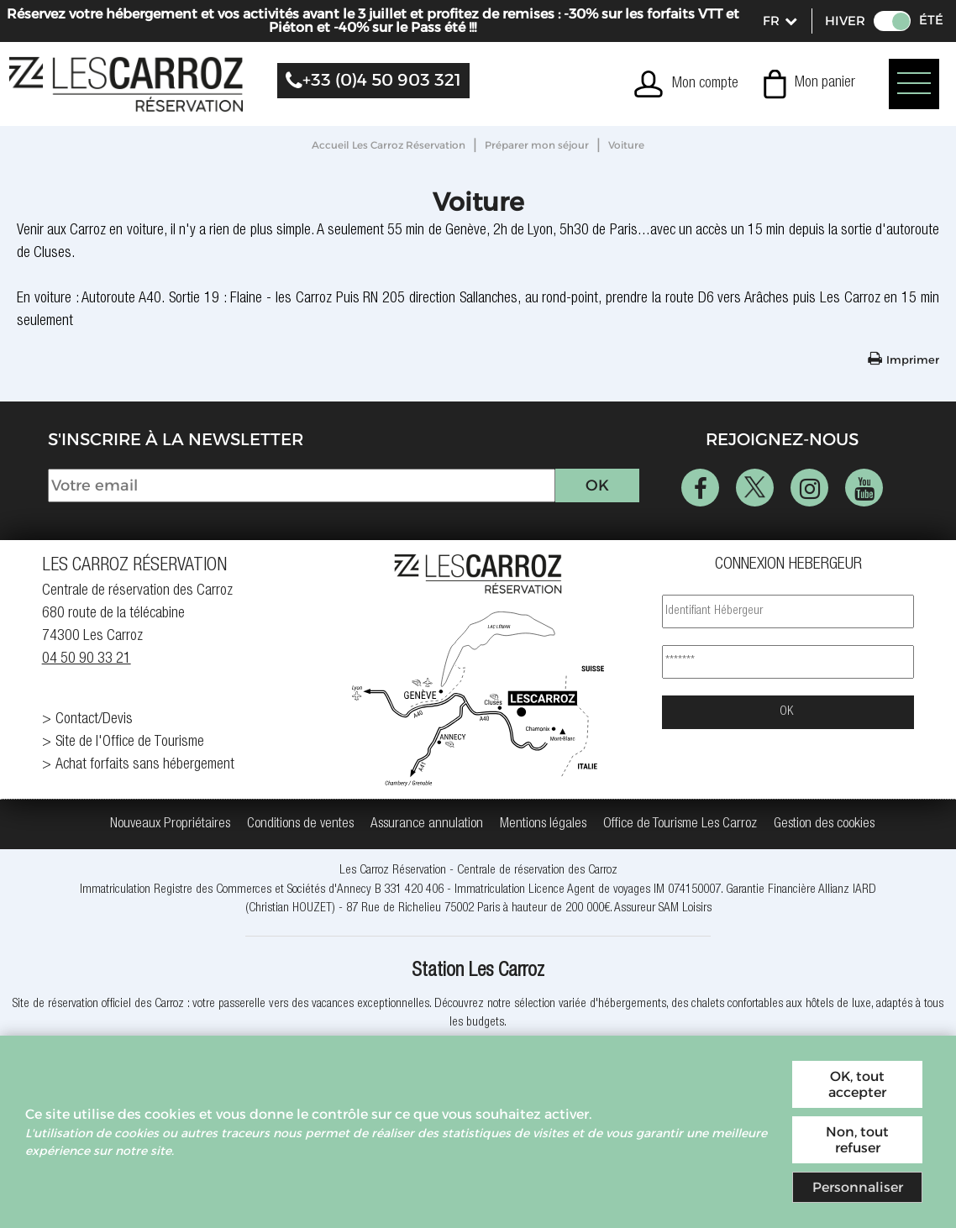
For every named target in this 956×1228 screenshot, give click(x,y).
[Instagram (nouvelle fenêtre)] (809, 487)
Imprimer (912, 359)
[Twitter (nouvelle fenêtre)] (755, 487)
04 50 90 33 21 (86, 659)
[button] (809, 84)
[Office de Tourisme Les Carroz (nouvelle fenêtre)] (680, 824)
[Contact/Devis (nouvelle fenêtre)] (168, 720)
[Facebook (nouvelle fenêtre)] (700, 487)
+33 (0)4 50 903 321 (381, 80)
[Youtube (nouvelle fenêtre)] (864, 487)
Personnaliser (857, 1187)
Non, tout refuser (857, 1140)
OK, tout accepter (857, 1084)
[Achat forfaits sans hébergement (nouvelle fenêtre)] (168, 765)
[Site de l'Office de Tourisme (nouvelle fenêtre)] (168, 743)
